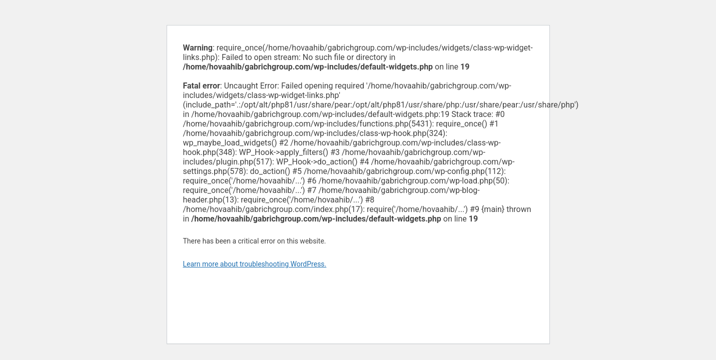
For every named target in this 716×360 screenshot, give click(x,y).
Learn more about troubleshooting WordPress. (255, 264)
